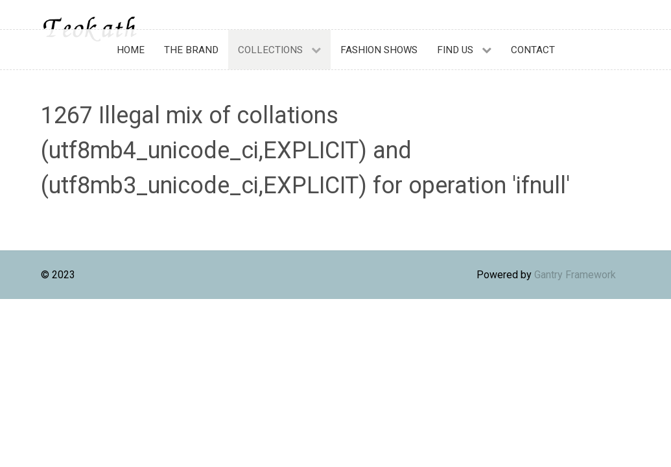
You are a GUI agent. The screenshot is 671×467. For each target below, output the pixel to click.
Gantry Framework (575, 275)
